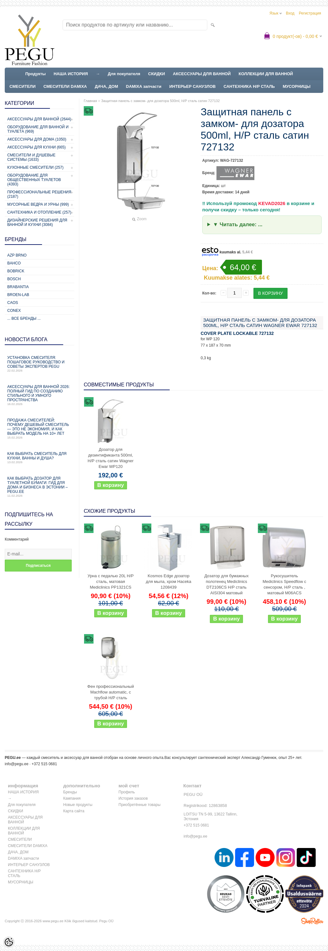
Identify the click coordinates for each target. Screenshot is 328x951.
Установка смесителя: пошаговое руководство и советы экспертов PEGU (39, 363)
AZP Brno (17, 255)
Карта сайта (73, 811)
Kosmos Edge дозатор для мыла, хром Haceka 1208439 (168, 581)
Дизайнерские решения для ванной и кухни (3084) (37, 222)
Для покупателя (124, 73)
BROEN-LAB (18, 295)
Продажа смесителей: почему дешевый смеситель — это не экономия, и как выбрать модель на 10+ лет (39, 428)
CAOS (12, 302)
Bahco (14, 263)
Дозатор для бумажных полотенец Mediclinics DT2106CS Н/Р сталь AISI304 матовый (226, 584)
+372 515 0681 (196, 825)
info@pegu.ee (16, 764)
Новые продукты (77, 805)
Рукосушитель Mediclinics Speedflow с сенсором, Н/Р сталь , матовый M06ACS (284, 584)
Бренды (70, 792)
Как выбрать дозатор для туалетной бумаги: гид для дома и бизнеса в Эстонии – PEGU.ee (39, 486)
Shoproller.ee (312, 921)
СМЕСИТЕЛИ (22, 86)
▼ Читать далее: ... (238, 224)
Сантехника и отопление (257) (39, 212)
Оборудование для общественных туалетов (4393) (34, 179)
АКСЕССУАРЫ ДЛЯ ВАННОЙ (202, 73)
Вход (290, 13)
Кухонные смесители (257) (35, 167)
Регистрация (310, 13)
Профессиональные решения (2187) (39, 194)
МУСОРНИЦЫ (297, 86)
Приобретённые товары (139, 805)
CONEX (14, 310)
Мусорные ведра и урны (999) (38, 204)
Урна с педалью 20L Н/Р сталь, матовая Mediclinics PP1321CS (111, 581)
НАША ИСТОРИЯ (71, 73)
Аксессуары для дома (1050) (36, 139)
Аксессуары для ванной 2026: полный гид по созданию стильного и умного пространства (39, 395)
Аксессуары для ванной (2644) (39, 119)
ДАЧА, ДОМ (106, 86)
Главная (90, 101)
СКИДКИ (156, 73)
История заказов (133, 798)
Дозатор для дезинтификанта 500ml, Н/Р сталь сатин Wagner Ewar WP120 (110, 458)
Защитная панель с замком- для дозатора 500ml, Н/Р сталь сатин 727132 (160, 101)
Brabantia (18, 287)
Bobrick (15, 271)
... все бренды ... (24, 318)
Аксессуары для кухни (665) (36, 147)
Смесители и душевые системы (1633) (31, 157)
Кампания (72, 798)
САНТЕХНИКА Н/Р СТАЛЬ (249, 86)
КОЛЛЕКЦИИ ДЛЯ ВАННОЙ (266, 73)
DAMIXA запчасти (143, 86)
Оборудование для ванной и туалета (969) (38, 129)
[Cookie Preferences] (9, 942)
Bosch (14, 279)
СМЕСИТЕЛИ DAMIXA (65, 86)
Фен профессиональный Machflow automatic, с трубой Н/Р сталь (110, 692)
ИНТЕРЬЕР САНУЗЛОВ (192, 86)
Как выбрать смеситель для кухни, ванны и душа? (39, 457)
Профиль (126, 792)
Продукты (35, 73)
